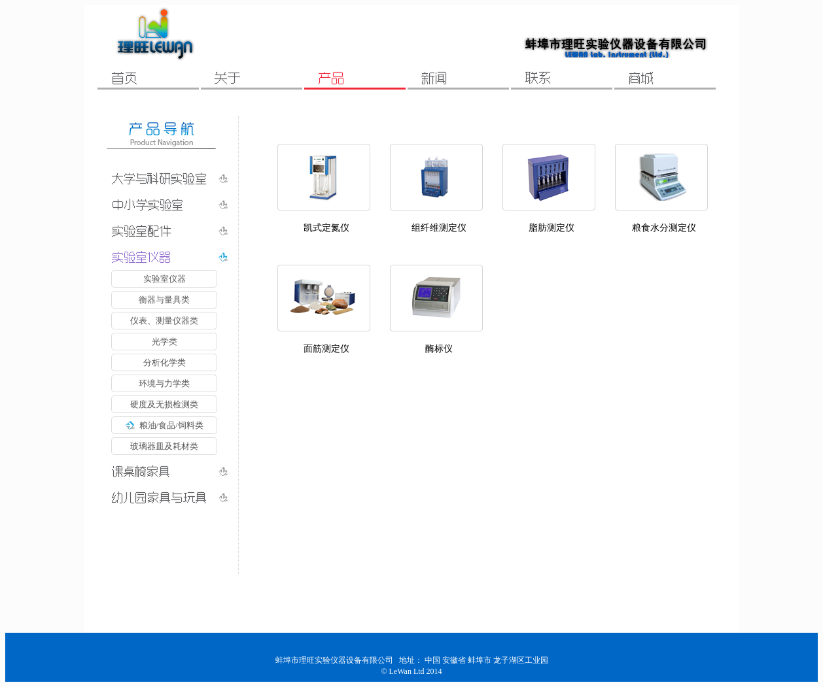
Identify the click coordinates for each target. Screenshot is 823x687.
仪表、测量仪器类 (164, 321)
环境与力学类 (164, 383)
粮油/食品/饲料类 (164, 425)
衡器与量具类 (164, 300)
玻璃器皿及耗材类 (164, 446)
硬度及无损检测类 (164, 404)
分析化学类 (164, 362)
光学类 (164, 341)
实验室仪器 (164, 279)
